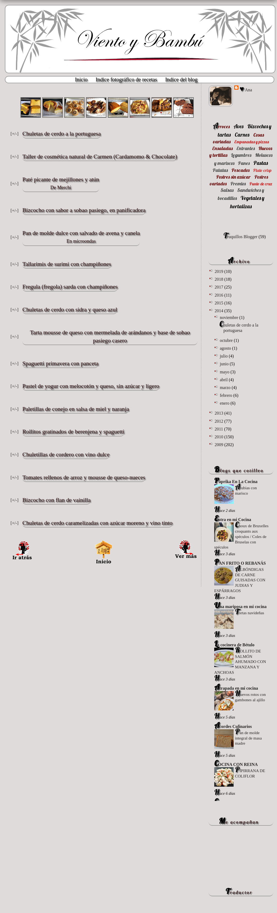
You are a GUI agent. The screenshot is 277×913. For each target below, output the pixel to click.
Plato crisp (262, 170)
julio (224, 356)
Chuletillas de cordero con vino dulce (65, 454)
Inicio (81, 79)
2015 (219, 303)
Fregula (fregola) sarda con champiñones (70, 286)
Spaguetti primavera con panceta (60, 363)
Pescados (240, 170)
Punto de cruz (260, 183)
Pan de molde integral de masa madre (248, 738)
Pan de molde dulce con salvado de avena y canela (81, 237)
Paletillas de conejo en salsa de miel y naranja (75, 409)
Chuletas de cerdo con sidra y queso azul (69, 309)
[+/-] (14, 133)
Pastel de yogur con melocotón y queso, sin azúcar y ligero (90, 386)
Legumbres (241, 155)
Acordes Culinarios (233, 726)
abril (224, 379)
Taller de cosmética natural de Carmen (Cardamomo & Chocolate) (99, 156)
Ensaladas (222, 148)
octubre (227, 340)
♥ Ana (246, 89)
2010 (219, 437)
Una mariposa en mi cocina (240, 606)
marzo (226, 387)
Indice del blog (181, 79)
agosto (226, 348)
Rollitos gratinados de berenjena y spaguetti (73, 431)
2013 (219, 413)
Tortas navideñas (249, 612)
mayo (225, 372)
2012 (219, 421)
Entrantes (245, 148)
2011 (219, 429)
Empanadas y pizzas (251, 141)
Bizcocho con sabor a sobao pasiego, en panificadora (84, 210)
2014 (219, 310)
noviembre (229, 317)
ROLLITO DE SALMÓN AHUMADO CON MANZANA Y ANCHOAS (240, 662)
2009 (219, 444)
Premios (238, 183)
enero (225, 403)
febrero (226, 395)
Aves (238, 126)
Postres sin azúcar (233, 177)
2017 (219, 287)
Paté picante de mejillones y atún (60, 184)
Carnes (242, 134)
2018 (219, 279)
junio (225, 364)
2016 (219, 295)
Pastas (260, 162)
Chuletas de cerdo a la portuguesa (61, 133)
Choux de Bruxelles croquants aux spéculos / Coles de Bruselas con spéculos (241, 536)
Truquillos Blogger (240, 236)
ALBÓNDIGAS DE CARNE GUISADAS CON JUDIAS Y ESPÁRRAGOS (239, 580)
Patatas (220, 170)
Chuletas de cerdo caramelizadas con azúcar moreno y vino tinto (97, 523)
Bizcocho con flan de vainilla (56, 500)
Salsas (227, 190)
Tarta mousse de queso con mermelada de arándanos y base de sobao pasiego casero (110, 336)
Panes (244, 163)
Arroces (221, 126)
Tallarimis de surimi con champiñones (66, 264)
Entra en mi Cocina (232, 519)
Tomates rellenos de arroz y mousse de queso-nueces (83, 477)
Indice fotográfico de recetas (126, 79)
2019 (219, 271)
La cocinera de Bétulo (234, 645)
